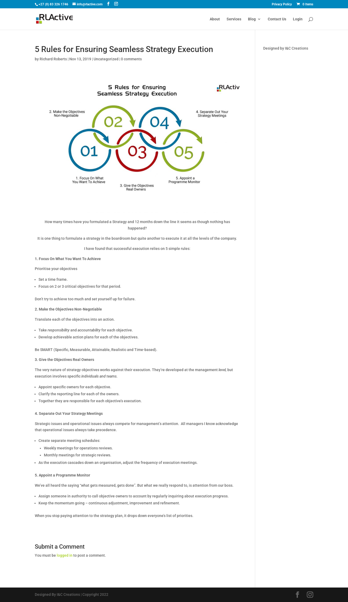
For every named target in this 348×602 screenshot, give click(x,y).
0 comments (131, 59)
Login (298, 19)
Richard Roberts (53, 59)
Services (234, 19)
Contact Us (277, 19)
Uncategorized (106, 59)
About (215, 19)
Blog (252, 19)
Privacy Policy (282, 4)
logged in (64, 555)
